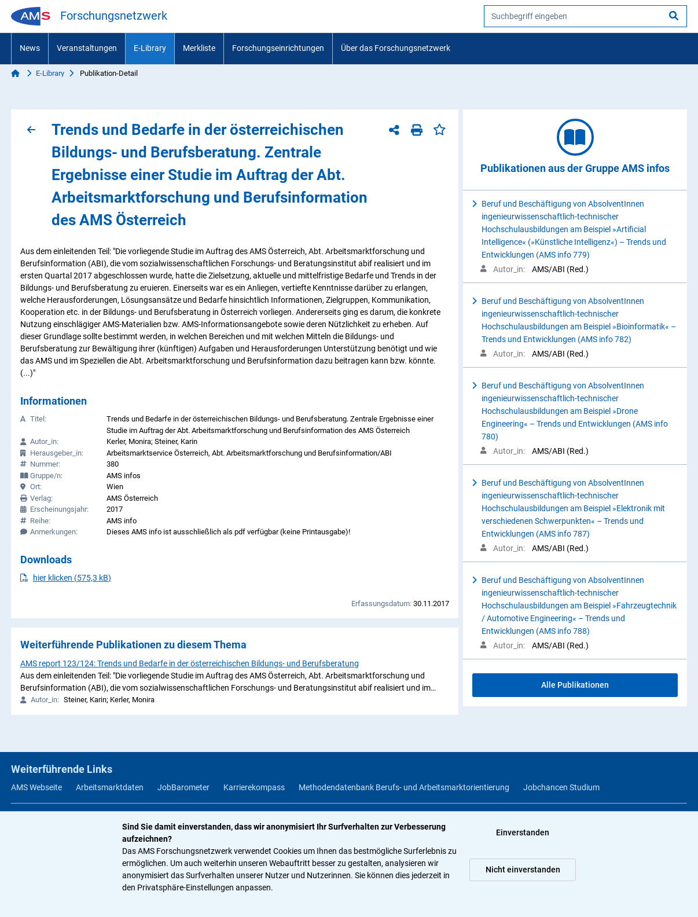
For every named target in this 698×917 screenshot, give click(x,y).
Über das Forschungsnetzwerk (395, 48)
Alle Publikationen (575, 684)
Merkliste (199, 48)
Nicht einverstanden (523, 869)
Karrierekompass (254, 787)
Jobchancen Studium (561, 787)
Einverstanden (522, 832)
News (30, 48)
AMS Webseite (36, 787)
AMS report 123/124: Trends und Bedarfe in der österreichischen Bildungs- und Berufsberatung (189, 663)
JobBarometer (183, 787)
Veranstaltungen (87, 48)
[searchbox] (585, 16)
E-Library (150, 48)
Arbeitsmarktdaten (110, 787)
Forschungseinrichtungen (278, 48)
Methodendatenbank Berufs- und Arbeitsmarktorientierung (404, 787)
